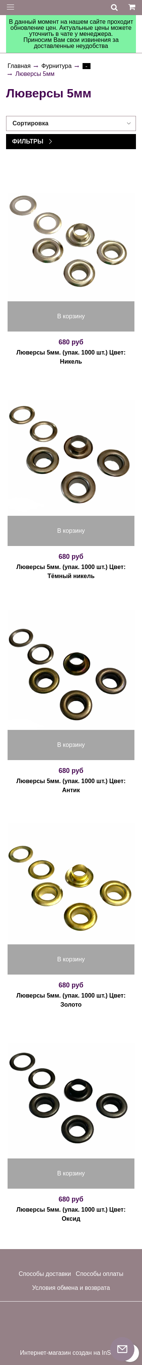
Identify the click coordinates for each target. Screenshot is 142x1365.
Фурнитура (56, 66)
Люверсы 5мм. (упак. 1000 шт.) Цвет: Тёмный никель (71, 571)
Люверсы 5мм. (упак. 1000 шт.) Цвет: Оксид (71, 1214)
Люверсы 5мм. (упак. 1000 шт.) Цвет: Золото (71, 1000)
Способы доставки (45, 1274)
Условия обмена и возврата (71, 1288)
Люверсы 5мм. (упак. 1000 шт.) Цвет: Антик (71, 785)
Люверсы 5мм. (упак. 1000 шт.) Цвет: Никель (71, 357)
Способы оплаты (99, 1274)
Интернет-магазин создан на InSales (71, 1353)
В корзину (71, 316)
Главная (19, 66)
